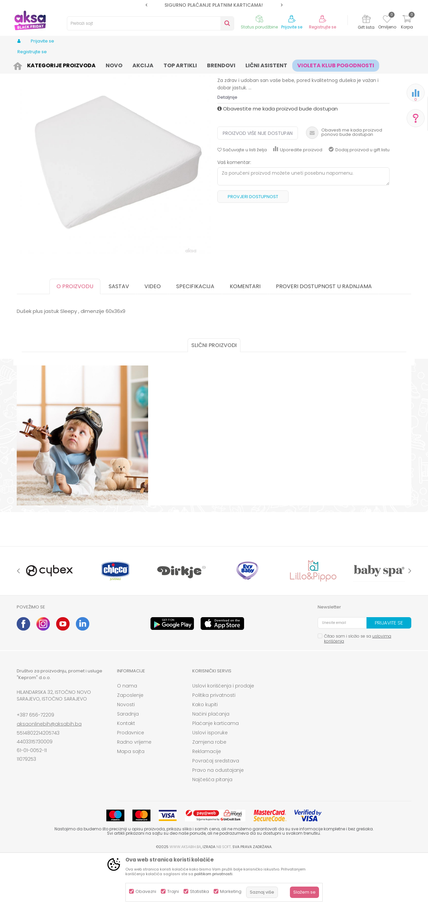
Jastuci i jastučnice (201, 64)
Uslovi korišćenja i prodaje (223, 737)
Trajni (173, 891)
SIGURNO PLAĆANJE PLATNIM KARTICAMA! (214, 5)
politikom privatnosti (213, 874)
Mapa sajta (130, 803)
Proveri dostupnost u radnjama (324, 338)
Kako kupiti (205, 756)
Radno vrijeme (134, 794)
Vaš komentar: (234, 214)
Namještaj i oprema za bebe (91, 64)
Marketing (230, 891)
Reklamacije (206, 803)
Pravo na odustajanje (218, 822)
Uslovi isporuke (210, 784)
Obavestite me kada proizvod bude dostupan (277, 160)
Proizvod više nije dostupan (258, 185)
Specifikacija (195, 338)
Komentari (245, 338)
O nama (127, 737)
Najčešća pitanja (212, 831)
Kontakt (126, 775)
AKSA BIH (25, 64)
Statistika (199, 891)
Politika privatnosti (213, 747)
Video (152, 338)
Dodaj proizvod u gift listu (359, 201)
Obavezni (145, 891)
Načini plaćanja (210, 765)
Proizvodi (49, 64)
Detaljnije (227, 149)
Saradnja (128, 765)
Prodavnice (130, 784)
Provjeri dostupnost (253, 248)
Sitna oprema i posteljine (151, 64)
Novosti (126, 756)
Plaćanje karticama (215, 775)
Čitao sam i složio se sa (357, 690)
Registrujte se (322, 27)
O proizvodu (75, 338)
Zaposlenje (130, 747)
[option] (214, 5)
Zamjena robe (209, 794)
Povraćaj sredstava (215, 812)
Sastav (119, 338)
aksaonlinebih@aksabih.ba (49, 775)
